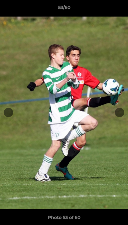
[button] (120, 9)
